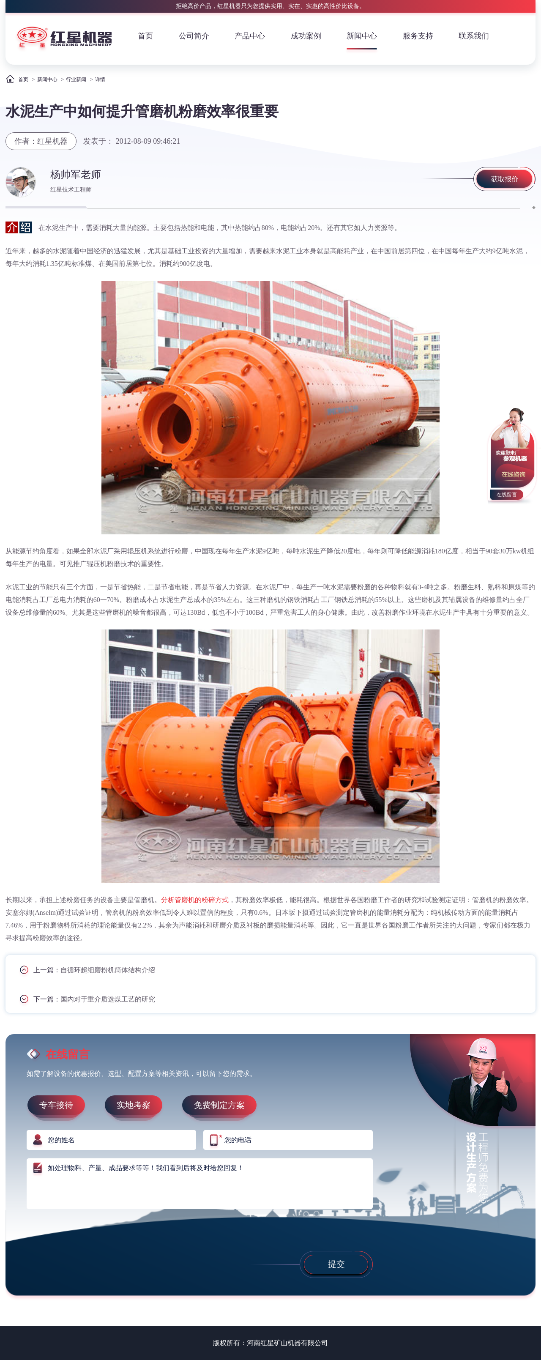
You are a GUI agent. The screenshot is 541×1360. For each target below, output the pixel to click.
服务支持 (418, 36)
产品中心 (250, 36)
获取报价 (504, 179)
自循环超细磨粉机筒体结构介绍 (107, 970)
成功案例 (306, 36)
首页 (145, 36)
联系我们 (474, 36)
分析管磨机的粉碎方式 (195, 899)
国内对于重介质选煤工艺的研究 (107, 999)
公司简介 (194, 36)
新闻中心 (362, 36)
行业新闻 (76, 79)
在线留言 (507, 495)
